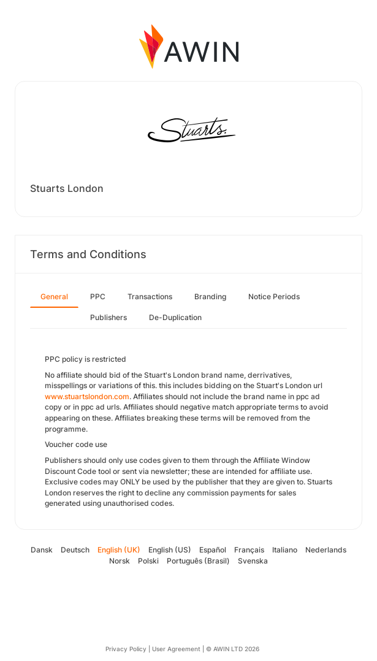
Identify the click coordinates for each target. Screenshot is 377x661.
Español (212, 549)
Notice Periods (274, 296)
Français (249, 549)
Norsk (119, 560)
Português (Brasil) (198, 560)
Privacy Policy (126, 648)
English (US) (169, 549)
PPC (97, 296)
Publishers (108, 317)
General (54, 296)
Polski (148, 560)
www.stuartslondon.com (87, 396)
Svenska (253, 560)
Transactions (150, 296)
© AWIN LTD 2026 (232, 648)
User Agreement (176, 648)
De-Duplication (175, 317)
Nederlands (325, 549)
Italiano (284, 549)
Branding (210, 296)
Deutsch (75, 549)
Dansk (42, 549)
